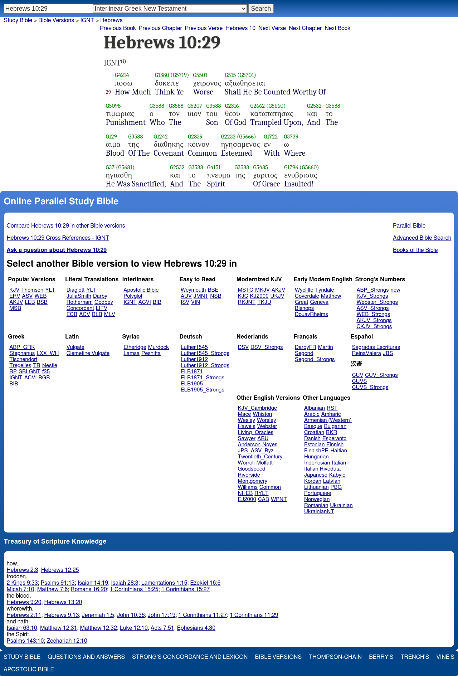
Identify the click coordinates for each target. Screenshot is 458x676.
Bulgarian (335, 426)
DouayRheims (311, 314)
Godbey (103, 302)
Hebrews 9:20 (24, 602)
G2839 (195, 136)
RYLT (261, 493)
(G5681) (125, 167)
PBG (336, 487)
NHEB (245, 493)
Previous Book (118, 28)
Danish (312, 438)
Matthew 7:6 (52, 589)
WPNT (279, 499)
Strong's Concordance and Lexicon (190, 657)
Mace (244, 414)
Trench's (414, 657)
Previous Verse (204, 28)
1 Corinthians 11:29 (254, 615)
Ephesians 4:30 (196, 628)
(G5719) (179, 75)
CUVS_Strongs (370, 387)
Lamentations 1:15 (164, 583)
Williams (248, 487)
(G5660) (276, 105)
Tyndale (324, 290)
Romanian (316, 505)
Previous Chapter (160, 28)
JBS (388, 353)
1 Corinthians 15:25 (134, 589)
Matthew (331, 296)
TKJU (264, 302)
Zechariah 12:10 (67, 641)
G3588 (157, 105)
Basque (313, 426)
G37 (110, 167)
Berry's (381, 657)
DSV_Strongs (266, 347)
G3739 (291, 136)
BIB (157, 302)
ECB (72, 314)
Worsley (266, 420)
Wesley (246, 420)
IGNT (130, 302)
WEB (40, 296)
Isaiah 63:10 (22, 628)
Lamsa (131, 353)
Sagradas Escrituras (376, 347)
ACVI (144, 302)
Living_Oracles (256, 432)
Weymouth (193, 290)
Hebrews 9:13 (61, 615)
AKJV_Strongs (373, 320)
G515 (230, 75)
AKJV (16, 302)
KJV (14, 290)
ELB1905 (192, 383)
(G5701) (246, 75)
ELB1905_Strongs (202, 390)
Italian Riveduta (322, 469)
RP (13, 371)
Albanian (314, 408)
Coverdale (307, 296)
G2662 (257, 105)
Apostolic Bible (29, 669)
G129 (111, 136)
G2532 (314, 105)
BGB (44, 377)
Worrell (246, 463)
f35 (46, 371)
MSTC (245, 290)
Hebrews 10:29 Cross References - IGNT (58, 238)
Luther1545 (194, 347)
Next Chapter (305, 28)
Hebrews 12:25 (60, 570)
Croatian (314, 432)
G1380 (162, 75)
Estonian (314, 444)
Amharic (331, 414)
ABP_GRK (22, 347)
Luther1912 (194, 359)
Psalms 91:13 (58, 583)
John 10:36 (131, 615)
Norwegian (317, 499)
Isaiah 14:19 (93, 583)
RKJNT (247, 302)
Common (270, 487)
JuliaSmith (79, 296)
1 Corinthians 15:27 (185, 589)
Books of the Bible (415, 250)
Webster (267, 426)
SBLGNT (29, 371)
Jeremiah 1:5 (98, 615)
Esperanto (334, 438)
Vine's (445, 657)
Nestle (49, 365)
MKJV (262, 290)
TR (36, 365)
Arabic (312, 414)
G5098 (113, 105)
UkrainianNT (319, 511)
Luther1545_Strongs (205, 353)
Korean (312, 481)
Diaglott (75, 290)
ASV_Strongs (372, 308)
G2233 (228, 136)
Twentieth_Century (260, 456)
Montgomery (253, 481)
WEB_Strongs (373, 314)
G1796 (291, 167)
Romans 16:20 (88, 589)
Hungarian (316, 456)
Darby (100, 296)
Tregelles (20, 365)
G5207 (195, 105)
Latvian (331, 481)
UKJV (277, 296)
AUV (186, 296)
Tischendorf (23, 359)
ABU (262, 438)
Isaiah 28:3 (124, 583)
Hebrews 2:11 (24, 615)
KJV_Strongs (372, 296)
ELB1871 (192, 371)
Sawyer (247, 438)
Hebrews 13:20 (63, 602)
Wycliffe (304, 290)
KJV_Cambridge (257, 408)
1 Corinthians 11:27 (203, 615)
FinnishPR (316, 450)
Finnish (335, 444)
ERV (14, 296)
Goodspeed (251, 469)
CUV (358, 375)
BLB (97, 314)
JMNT (201, 296)
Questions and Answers (86, 657)
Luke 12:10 (134, 628)
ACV (84, 314)
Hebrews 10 (240, 28)
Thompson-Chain (335, 657)
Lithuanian (316, 487)
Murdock (158, 347)
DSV (243, 347)
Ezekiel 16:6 (205, 583)
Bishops (304, 308)
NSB (215, 296)
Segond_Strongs (315, 359)
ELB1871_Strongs (202, 377)
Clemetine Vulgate (88, 353)
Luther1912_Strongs (205, 365)
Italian (339, 463)
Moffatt (265, 463)
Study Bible (18, 20)
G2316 (232, 105)
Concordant (80, 308)
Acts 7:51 (162, 628)
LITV (101, 308)
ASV (27, 296)
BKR (331, 432)
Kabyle (337, 475)
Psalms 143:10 (25, 641)
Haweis (246, 426)
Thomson (32, 290)
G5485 (260, 167)
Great (301, 302)
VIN (195, 302)
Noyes (269, 444)
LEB (30, 302)
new (395, 290)
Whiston (262, 414)
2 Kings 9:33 (22, 583)
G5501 (200, 75)
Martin (325, 347)
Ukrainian (341, 505)
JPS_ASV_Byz (256, 450)
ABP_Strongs (372, 290)
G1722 (271, 136)
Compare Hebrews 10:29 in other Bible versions (66, 226)
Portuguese (317, 493)
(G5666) (246, 136)
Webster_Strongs (377, 302)
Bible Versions (56, 20)
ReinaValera (366, 353)
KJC (243, 296)
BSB (42, 302)
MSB (15, 308)
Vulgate (75, 347)
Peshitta (151, 353)
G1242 (161, 136)
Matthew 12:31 (58, 628)
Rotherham (80, 302)
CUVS (359, 381)
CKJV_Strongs (374, 326)
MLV (109, 314)
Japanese (315, 475)
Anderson (249, 444)
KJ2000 (259, 296)
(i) (123, 61)
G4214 (122, 75)
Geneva (319, 302)
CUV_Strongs (381, 375)
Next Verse (272, 28)
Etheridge (134, 347)
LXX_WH (47, 353)
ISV (185, 302)
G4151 (214, 167)
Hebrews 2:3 (22, 570)
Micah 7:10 (20, 589)
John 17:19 (162, 615)
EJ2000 (247, 499)
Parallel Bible (409, 226)
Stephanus (22, 353)
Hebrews (111, 20)
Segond (304, 353)
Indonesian (317, 463)
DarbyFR (305, 347)
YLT (50, 290)
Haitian (338, 450)
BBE (213, 290)
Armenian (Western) (328, 420)
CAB (263, 499)
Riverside (249, 475)
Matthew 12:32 (98, 628)
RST (332, 408)
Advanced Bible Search (422, 238)
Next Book (337, 28)
